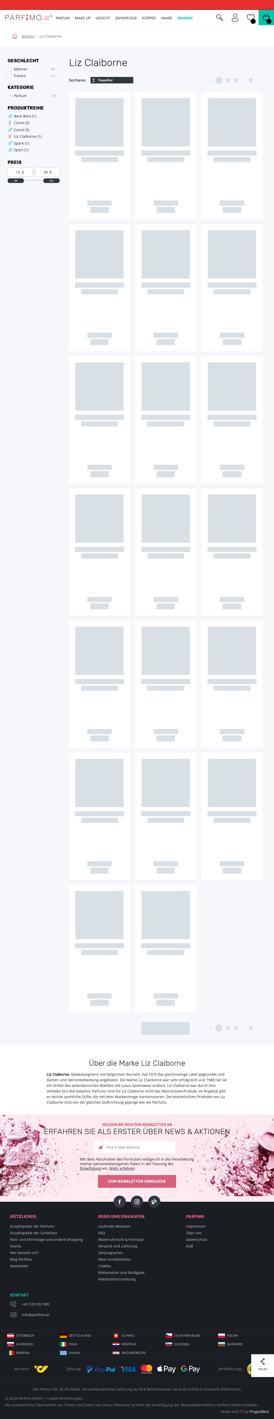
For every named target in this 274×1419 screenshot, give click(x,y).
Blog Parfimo (20, 1259)
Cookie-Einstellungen (65, 1398)
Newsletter (19, 1265)
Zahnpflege (126, 18)
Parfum (63, 18)
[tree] (31, 95)
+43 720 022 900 (35, 1304)
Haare (166, 18)
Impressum (195, 1226)
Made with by (245, 1411)
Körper (149, 18)
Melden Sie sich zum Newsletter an (137, 1129)
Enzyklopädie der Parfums (32, 1226)
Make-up (83, 18)
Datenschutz (196, 1239)
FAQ (101, 1232)
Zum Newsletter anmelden (136, 1181)
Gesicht (103, 18)
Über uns (194, 1232)
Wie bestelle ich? (24, 1252)
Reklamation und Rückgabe (121, 1272)
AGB (189, 1246)
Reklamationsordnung (117, 1279)
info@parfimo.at (35, 1314)
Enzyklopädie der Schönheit (33, 1232)
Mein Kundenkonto (114, 1259)
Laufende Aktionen (114, 1226)
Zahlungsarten (110, 1252)
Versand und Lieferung (117, 1246)
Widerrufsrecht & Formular (121, 1239)
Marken (28, 36)
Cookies (104, 1265)
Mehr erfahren (122, 1168)
